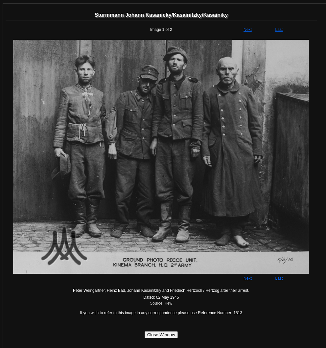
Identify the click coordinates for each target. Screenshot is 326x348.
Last (279, 29)
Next (248, 29)
